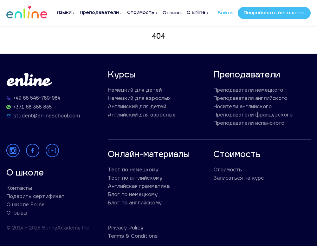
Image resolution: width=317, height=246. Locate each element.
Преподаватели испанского (248, 123)
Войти (225, 13)
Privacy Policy (125, 228)
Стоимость (140, 12)
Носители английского (242, 107)
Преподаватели (99, 12)
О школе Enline (25, 205)
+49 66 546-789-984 (36, 98)
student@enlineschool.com (46, 116)
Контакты (19, 188)
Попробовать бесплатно (274, 13)
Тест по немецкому (133, 170)
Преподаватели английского (250, 98)
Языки (64, 12)
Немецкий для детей (135, 90)
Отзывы (172, 13)
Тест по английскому (135, 178)
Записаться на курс (238, 178)
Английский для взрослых (141, 115)
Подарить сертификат (35, 197)
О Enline (196, 12)
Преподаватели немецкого (248, 90)
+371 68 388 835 (32, 107)
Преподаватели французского (253, 115)
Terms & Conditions (133, 236)
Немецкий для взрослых (139, 98)
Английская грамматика (139, 186)
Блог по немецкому (133, 195)
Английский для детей (137, 107)
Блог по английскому (135, 203)
